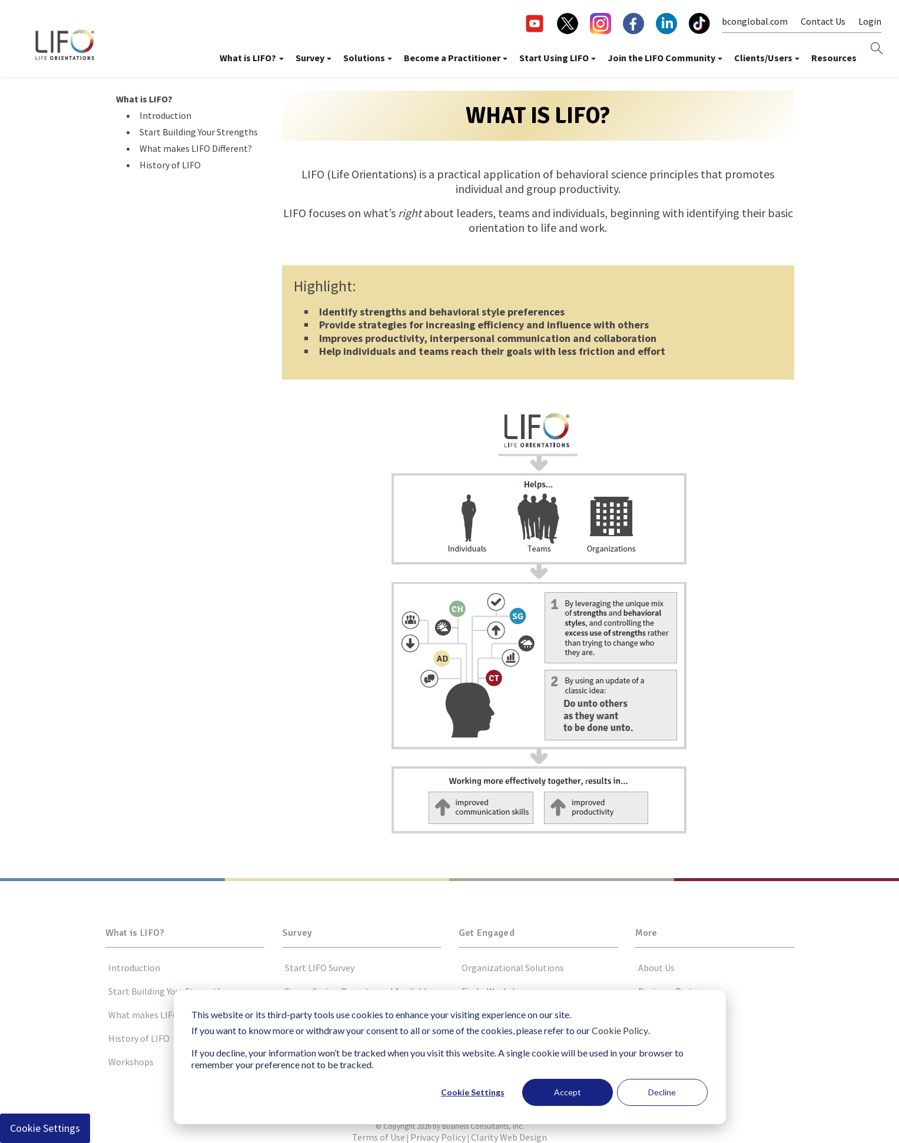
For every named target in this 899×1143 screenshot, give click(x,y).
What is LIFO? (248, 58)
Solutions (364, 58)
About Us (656, 967)
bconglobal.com (755, 21)
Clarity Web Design (509, 1137)
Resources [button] (834, 58)
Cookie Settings (473, 1092)
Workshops (131, 1062)
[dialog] (450, 1057)
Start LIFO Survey (319, 967)
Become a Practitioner (452, 58)
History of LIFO (170, 165)
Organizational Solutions (513, 967)
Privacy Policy (438, 1137)
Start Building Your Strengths (199, 132)
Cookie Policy (620, 1030)
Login (869, 21)
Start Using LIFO (554, 58)
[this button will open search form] (876, 49)
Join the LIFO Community (661, 58)
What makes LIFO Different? (196, 148)
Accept (567, 1092)
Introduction (165, 115)
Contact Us (823, 21)
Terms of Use (378, 1137)
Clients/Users (763, 58)
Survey (310, 58)
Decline (662, 1092)
